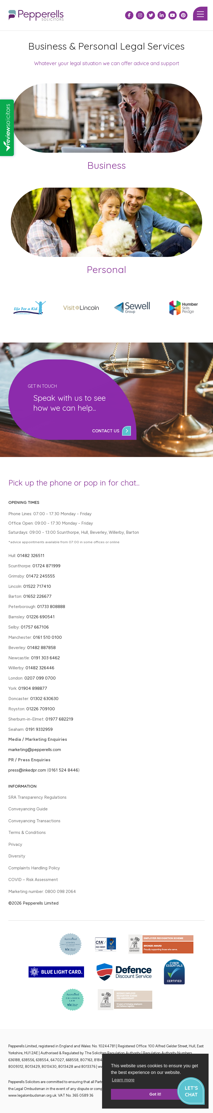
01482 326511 (30, 555)
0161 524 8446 (63, 770)
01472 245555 (40, 576)
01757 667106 (35, 627)
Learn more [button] (123, 1080)
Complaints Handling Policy (34, 868)
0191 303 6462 (45, 657)
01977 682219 (59, 719)
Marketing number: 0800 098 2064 (42, 891)
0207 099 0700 (40, 678)
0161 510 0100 (47, 637)
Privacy (15, 844)
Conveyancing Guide (28, 808)
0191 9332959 (39, 729)
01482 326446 (40, 667)
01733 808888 (51, 606)
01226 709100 (40, 708)
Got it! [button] (155, 1094)
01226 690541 (40, 616)
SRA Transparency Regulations (37, 797)
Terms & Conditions (27, 832)
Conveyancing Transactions (34, 820)
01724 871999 (46, 565)
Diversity (16, 856)
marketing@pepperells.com (34, 749)
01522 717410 (37, 586)
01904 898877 (32, 688)
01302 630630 (44, 698)
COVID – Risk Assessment (33, 879)
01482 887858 (41, 647)
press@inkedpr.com (27, 770)
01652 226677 (37, 596)
